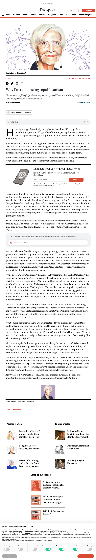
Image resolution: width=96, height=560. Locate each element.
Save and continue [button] (86, 556)
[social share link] (22, 83)
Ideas (33, 15)
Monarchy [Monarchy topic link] (17, 410)
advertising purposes (42, 534)
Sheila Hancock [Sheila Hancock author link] (14, 103)
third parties (27, 533)
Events (73, 15)
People (26, 15)
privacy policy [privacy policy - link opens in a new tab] (55, 529)
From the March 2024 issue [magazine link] (79, 79)
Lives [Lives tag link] (8, 78)
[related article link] (24, 436)
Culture (42, 15)
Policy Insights (85, 15)
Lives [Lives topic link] (8, 410)
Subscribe (88, 10)
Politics (16, 15)
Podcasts (63, 15)
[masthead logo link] (48, 10)
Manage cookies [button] (9, 556)
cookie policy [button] (63, 531)
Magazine (52, 15)
